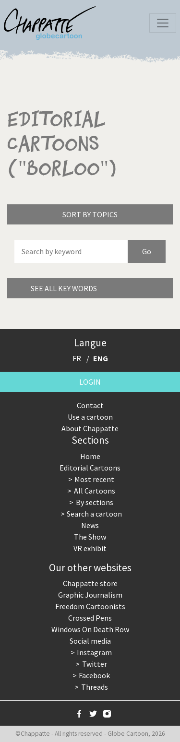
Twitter (94, 664)
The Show (90, 537)
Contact (90, 405)
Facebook (94, 675)
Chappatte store (90, 583)
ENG (100, 358)
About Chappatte (90, 428)
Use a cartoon (90, 417)
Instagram (94, 652)
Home (90, 456)
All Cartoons (94, 490)
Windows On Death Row (90, 629)
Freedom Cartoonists (90, 606)
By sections (94, 502)
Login (90, 382)
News (90, 525)
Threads (94, 687)
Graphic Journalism (90, 595)
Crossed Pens (90, 618)
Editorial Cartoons (90, 467)
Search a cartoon (94, 513)
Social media (90, 641)
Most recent (94, 479)
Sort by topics (90, 214)
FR (76, 358)
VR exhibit (90, 548)
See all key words (64, 288)
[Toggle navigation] (162, 23)
